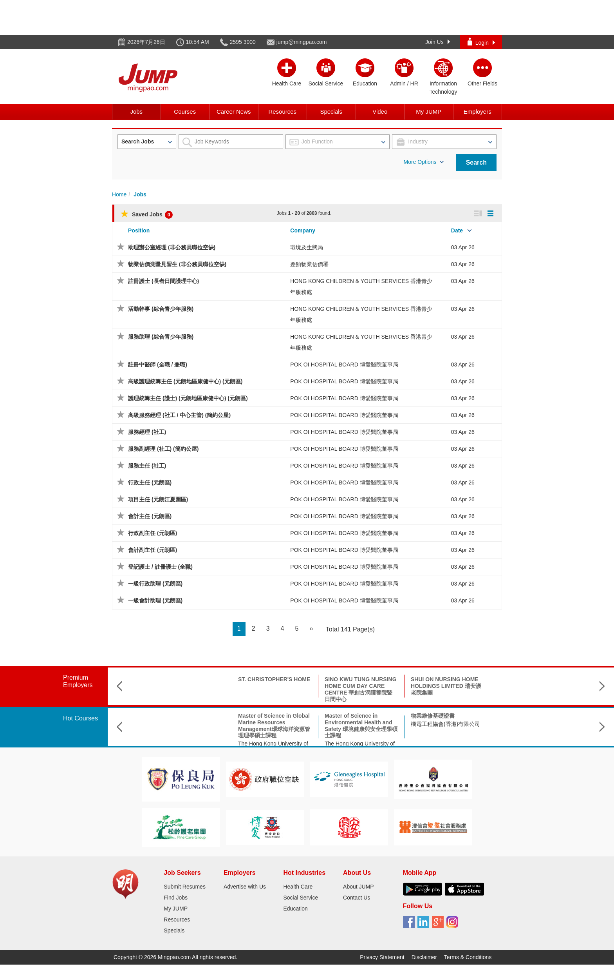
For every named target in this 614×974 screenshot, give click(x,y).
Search (476, 162)
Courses (185, 111)
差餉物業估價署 (309, 264)
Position (139, 230)
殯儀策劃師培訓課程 (521, 716)
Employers (477, 111)
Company (302, 230)
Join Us (437, 42)
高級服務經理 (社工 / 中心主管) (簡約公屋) (179, 415)
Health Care (297, 886)
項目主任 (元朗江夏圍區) (158, 499)
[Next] (311, 629)
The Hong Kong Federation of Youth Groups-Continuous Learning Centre (533, 730)
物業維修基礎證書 (346, 716)
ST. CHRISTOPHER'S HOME (188, 679)
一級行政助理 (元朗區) (155, 583)
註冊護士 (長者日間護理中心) (163, 281)
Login (481, 42)
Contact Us (356, 897)
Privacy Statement (382, 957)
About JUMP (358, 886)
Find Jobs (176, 897)
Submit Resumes (185, 886)
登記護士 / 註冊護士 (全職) (160, 567)
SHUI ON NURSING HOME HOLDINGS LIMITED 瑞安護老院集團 (360, 686)
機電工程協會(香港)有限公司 (359, 724)
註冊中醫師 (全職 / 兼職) (157, 364)
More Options (424, 162)
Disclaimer (424, 957)
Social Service (300, 897)
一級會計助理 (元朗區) (155, 600)
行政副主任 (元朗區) (152, 533)
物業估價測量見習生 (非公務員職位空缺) (177, 264)
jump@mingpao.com (301, 42)
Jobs (136, 111)
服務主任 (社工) (147, 466)
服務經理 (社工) (147, 432)
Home (119, 194)
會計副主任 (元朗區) (152, 550)
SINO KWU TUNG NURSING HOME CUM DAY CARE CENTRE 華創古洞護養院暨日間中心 (274, 689)
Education (295, 908)
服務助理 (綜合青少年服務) (160, 337)
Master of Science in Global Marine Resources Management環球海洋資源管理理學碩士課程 (188, 725)
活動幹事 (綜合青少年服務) (160, 309)
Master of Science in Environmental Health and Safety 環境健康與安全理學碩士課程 (274, 725)
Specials (331, 111)
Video (379, 111)
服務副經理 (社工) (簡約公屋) (163, 449)
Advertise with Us (245, 886)
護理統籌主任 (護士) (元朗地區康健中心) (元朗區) (188, 398)
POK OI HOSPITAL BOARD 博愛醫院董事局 (344, 364)
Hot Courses (80, 718)
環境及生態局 (306, 247)
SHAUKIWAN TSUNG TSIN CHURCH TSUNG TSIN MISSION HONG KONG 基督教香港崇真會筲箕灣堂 (446, 689)
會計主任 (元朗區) (150, 516)
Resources (282, 111)
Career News (234, 111)
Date (457, 230)
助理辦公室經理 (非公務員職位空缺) (171, 247)
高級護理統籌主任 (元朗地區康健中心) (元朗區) (185, 381)
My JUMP (428, 111)
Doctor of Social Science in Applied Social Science (446, 719)
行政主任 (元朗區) (150, 482)
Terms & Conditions (467, 957)
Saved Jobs (147, 214)
